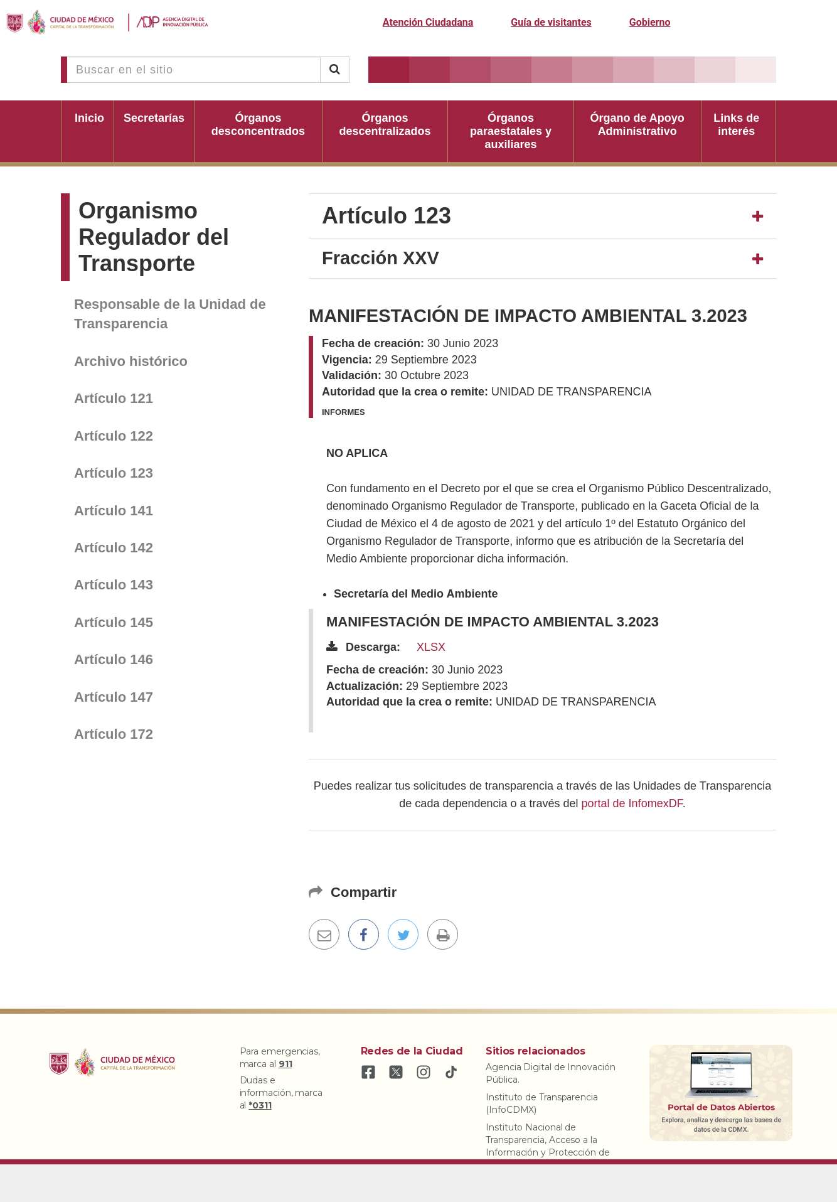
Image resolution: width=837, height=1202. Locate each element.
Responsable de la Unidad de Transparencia (170, 313)
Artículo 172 (113, 734)
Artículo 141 (113, 510)
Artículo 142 (113, 547)
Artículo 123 (113, 473)
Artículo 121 (113, 398)
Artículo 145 (113, 622)
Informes (343, 412)
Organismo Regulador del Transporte (153, 237)
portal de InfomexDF (632, 803)
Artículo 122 (113, 436)
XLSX (431, 647)
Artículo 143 (113, 585)
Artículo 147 (113, 697)
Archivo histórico (131, 361)
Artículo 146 (113, 659)
